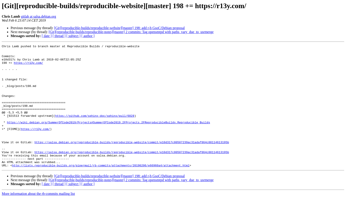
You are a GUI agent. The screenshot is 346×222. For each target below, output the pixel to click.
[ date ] (47, 36)
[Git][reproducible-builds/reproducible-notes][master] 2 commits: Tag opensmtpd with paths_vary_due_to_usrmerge (131, 32)
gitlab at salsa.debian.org (38, 16)
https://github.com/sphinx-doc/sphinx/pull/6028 (94, 130)
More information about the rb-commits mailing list (38, 218)
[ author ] (88, 36)
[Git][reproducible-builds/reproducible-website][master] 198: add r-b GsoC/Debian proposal (119, 28)
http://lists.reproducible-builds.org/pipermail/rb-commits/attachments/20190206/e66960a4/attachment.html (100, 190)
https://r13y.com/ (28, 67)
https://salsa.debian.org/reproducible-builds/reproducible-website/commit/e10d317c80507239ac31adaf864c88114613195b (131, 162)
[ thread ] (59, 36)
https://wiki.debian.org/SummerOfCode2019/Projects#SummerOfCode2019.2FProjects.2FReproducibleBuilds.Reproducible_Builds (108, 138)
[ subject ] (73, 36)
